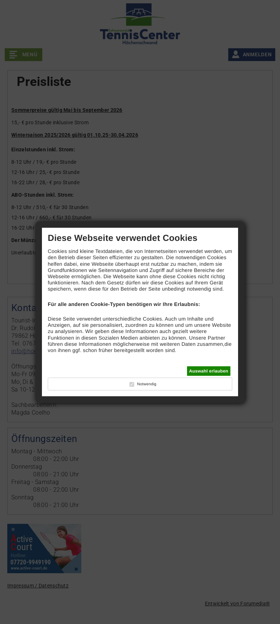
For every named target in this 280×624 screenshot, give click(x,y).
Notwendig (146, 384)
